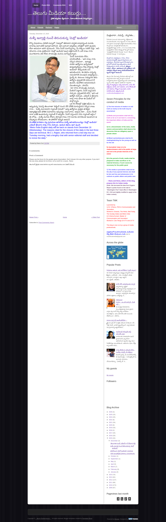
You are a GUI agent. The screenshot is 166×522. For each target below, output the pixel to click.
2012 (110, 480)
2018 (110, 430)
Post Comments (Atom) (46, 222)
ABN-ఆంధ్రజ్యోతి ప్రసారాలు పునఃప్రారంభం (122, 453)
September (114, 459)
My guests (110, 375)
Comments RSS (59, 5)
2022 (110, 420)
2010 (110, 485)
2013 (110, 477)
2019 (110, 427)
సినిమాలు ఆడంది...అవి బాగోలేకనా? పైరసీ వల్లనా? (121, 270)
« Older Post (95, 217)
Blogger (117, 519)
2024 (110, 417)
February (114, 469)
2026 (110, 412)
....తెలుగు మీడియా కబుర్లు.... (57, 13)
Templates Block (87, 518)
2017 (110, 433)
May (112, 461)
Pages (57, 27)
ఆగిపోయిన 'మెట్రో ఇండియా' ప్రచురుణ (121, 451)
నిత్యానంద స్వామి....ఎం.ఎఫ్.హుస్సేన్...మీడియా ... (125, 302)
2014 (110, 474)
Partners (49, 27)
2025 (110, 414)
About (33, 27)
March (113, 466)
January (113, 472)
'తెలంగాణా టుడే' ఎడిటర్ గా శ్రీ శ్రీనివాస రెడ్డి (122, 443)
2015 (110, 438)
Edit (70, 5)
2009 (110, 488)
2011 (110, 482)
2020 (110, 425)
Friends (40, 27)
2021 (110, 422)
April (112, 464)
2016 (110, 435)
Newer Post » (33, 217)
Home (36, 5)
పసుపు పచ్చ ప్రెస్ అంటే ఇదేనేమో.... (117, 320)
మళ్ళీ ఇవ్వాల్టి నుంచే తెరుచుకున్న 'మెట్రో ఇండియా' (58, 38)
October (113, 456)
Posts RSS (46, 5)
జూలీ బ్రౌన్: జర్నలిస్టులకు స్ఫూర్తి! (125, 284)
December (114, 441)
